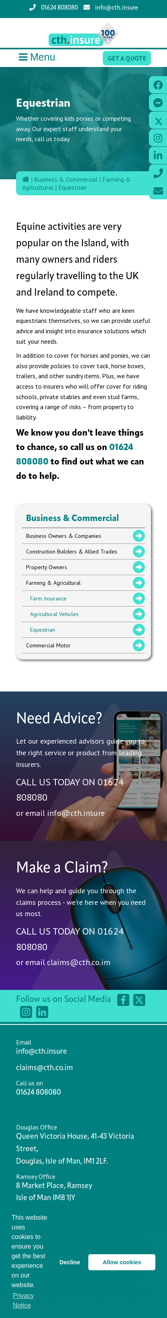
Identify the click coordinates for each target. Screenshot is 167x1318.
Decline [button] (69, 1262)
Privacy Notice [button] (23, 1300)
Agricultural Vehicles (54, 614)
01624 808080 (53, 7)
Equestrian (72, 187)
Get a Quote (127, 58)
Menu (35, 57)
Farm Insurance (48, 598)
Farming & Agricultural (53, 582)
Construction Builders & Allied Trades (71, 551)
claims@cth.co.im (78, 962)
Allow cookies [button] (122, 1262)
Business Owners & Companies (63, 535)
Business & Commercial (66, 179)
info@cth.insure (111, 7)
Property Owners (46, 567)
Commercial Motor (48, 645)
